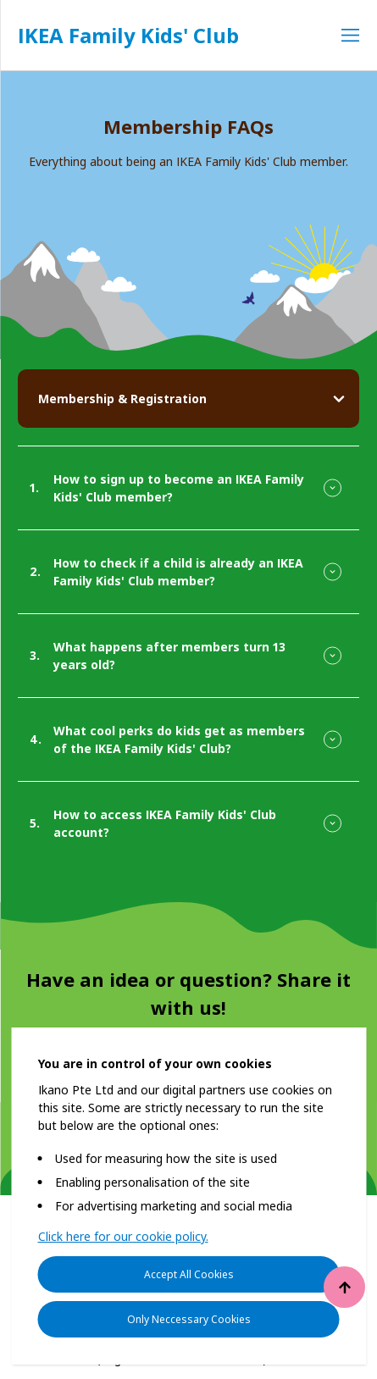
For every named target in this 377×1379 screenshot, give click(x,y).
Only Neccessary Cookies (189, 1319)
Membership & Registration (122, 398)
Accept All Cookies (189, 1274)
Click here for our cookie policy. (123, 1236)
